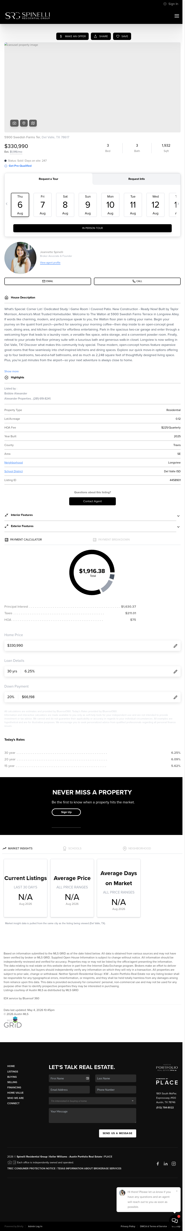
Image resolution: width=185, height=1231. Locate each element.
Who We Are (15, 1098)
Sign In (170, 4)
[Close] (176, 1191)
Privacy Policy (128, 1226)
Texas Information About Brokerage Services (89, 1168)
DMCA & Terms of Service (153, 1226)
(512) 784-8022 (165, 1107)
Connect (13, 1103)
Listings (12, 1071)
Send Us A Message (118, 1133)
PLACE (108, 1156)
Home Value (15, 1092)
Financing (14, 1087)
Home (11, 1066)
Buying (12, 1076)
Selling (12, 1082)
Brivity (20, 1226)
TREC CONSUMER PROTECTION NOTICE (31, 1168)
